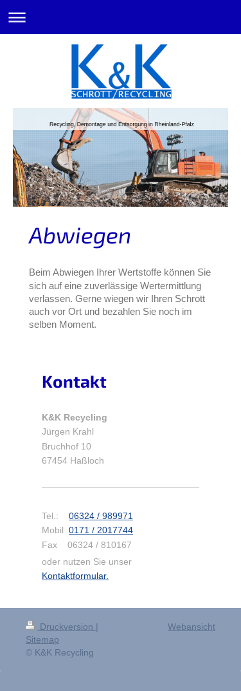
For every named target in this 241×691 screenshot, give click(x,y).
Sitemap (42, 639)
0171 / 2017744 (101, 530)
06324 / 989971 (101, 516)
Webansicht (191, 626)
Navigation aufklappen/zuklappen (120, 17)
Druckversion (61, 626)
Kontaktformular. (75, 576)
